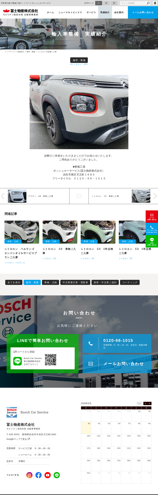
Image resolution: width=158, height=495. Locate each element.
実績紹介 (105, 12)
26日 (108, 460)
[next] (149, 403)
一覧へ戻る (79, 196)
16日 (149, 436)
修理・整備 (79, 60)
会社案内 (119, 12)
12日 (108, 436)
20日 (119, 448)
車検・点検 (50, 282)
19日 (108, 448)
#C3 (86, 64)
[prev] (145, 403)
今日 (139, 403)
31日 (129, 411)
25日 (98, 460)
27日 (88, 411)
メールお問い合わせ (143, 12)
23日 (149, 448)
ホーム (50, 12)
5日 (109, 423)
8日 (139, 423)
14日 (129, 436)
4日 (99, 423)
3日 (89, 423)
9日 (149, 423)
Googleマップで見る (18, 439)
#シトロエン (76, 64)
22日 (139, 448)
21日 (129, 448)
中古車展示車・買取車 (75, 282)
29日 (108, 411)
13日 (119, 436)
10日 (88, 436)
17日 (88, 448)
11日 (98, 436)
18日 (98, 448)
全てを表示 (14, 282)
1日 (139, 411)
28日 (98, 411)
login (155, 3)
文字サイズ (89, 3)
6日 (119, 423)
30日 (119, 411)
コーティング (130, 282)
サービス (91, 12)
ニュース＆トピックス (70, 12)
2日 (149, 411)
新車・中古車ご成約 (105, 282)
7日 (129, 423)
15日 (139, 436)
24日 (88, 460)
